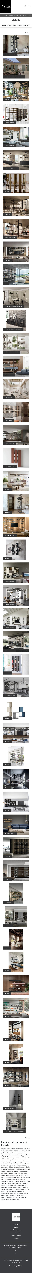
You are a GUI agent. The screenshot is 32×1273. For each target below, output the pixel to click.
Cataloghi (16, 1238)
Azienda (16, 1224)
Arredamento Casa (15, 1230)
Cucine (16, 1227)
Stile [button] (14, 25)
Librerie (25, 15)
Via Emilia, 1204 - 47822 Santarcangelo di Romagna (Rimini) (15, 1246)
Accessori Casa (16, 1233)
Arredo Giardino (16, 1235)
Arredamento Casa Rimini (15, 15)
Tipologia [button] (19, 25)
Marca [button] (4, 25)
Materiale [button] (9, 25)
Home (5, 15)
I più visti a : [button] (26, 25)
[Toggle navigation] (30, 6)
